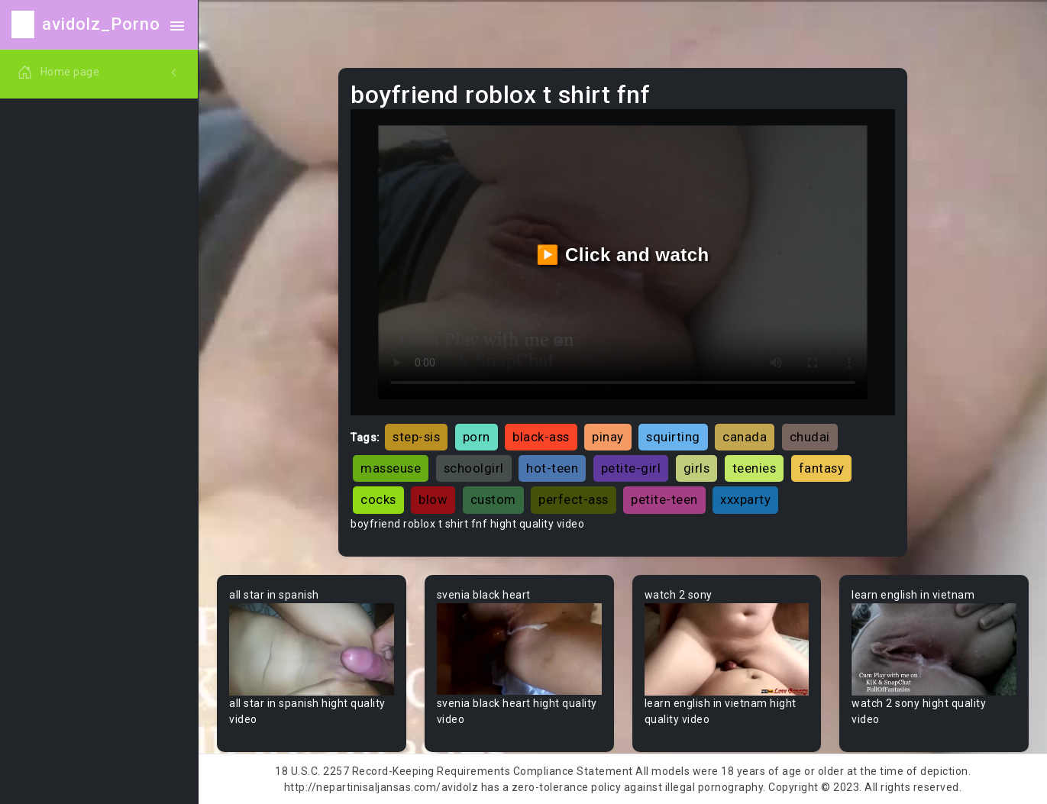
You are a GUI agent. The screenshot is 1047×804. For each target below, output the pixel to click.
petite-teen (664, 499)
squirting (673, 436)
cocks (378, 499)
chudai (810, 436)
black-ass (541, 436)
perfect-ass (573, 499)
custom (493, 499)
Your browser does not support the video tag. (311, 649)
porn (476, 436)
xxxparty (745, 499)
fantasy (822, 468)
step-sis (416, 436)
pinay (608, 436)
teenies (754, 468)
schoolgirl (474, 468)
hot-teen (552, 468)
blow (433, 499)
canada (744, 436)
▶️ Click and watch (622, 254)
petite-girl (631, 468)
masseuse (390, 468)
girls (696, 468)
